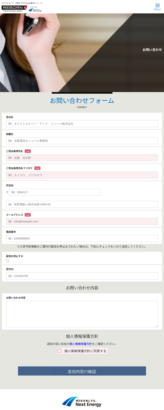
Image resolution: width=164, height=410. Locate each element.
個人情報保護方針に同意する (85, 350)
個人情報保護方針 (80, 344)
